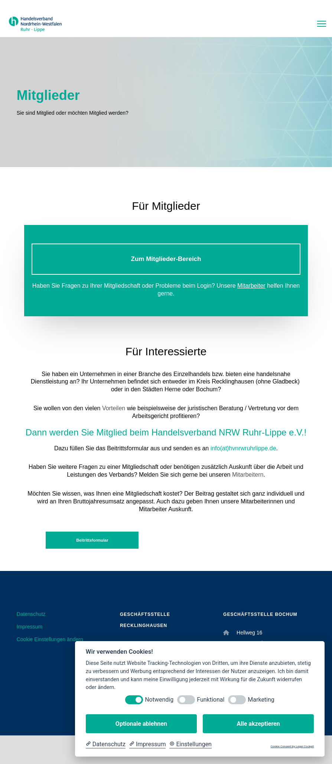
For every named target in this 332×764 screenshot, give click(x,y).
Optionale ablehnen (141, 723)
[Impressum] (147, 744)
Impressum (29, 627)
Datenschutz (31, 614)
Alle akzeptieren (258, 723)
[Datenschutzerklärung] (106, 744)
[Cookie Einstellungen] (190, 744)
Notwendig (159, 699)
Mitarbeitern (247, 474)
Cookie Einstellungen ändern (50, 639)
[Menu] (318, 24)
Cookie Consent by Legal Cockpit (292, 746)
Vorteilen (113, 408)
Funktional (210, 699)
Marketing (261, 699)
